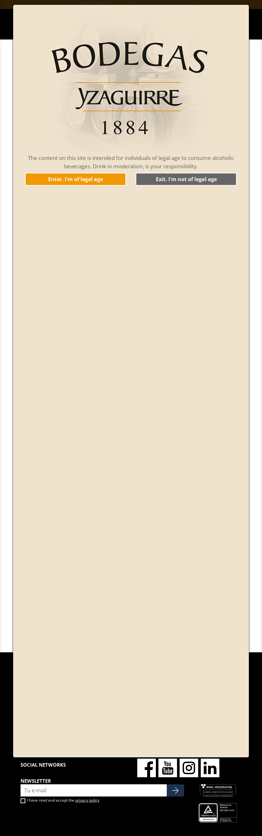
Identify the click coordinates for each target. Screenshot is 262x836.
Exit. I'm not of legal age (186, 179)
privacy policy (87, 800)
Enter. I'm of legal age (75, 179)
